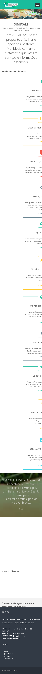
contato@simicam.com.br (11, 638)
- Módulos (6, 656)
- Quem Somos (8, 654)
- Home (5, 651)
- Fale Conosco (8, 659)
